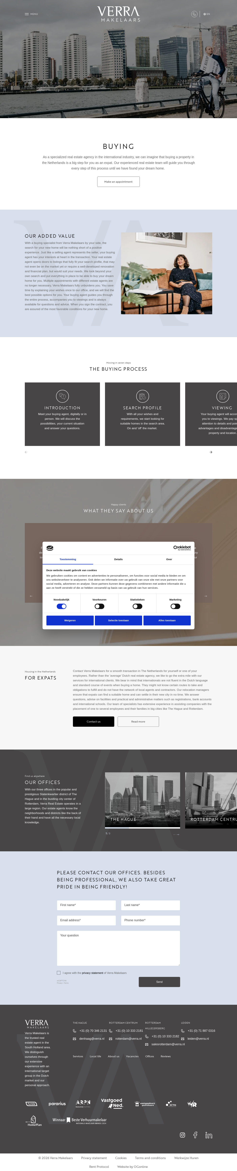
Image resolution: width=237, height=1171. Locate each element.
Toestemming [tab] (68, 559)
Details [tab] (118, 559)
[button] (211, 452)
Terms (66, 991)
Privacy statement (94, 1158)
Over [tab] (169, 559)
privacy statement (92, 981)
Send (159, 990)
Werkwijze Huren (186, 1158)
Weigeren (70, 620)
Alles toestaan (167, 620)
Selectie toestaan (118, 620)
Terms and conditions (150, 1158)
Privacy (59, 991)
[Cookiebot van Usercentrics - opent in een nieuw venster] (176, 548)
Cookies (121, 1158)
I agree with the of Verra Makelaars (92, 981)
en (207, 14)
